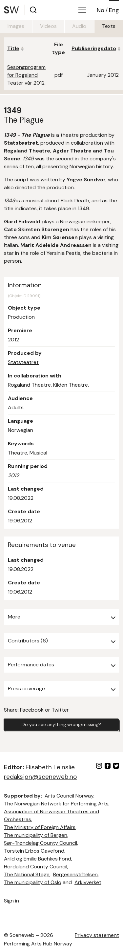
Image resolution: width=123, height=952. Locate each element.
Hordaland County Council (35, 866)
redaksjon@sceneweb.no (40, 777)
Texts (108, 26)
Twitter (60, 709)
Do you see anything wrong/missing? (61, 724)
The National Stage (27, 874)
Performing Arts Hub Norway (38, 943)
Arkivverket (87, 882)
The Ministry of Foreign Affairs (39, 827)
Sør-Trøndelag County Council (40, 843)
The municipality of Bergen (35, 835)
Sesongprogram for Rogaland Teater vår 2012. (26, 75)
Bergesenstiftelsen (75, 874)
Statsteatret (23, 362)
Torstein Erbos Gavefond (34, 850)
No (100, 10)
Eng (114, 10)
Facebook (32, 709)
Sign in (11, 900)
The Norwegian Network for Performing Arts (56, 803)
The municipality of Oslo (32, 882)
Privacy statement (97, 935)
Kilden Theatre (70, 384)
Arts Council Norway (69, 795)
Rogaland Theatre (29, 384)
